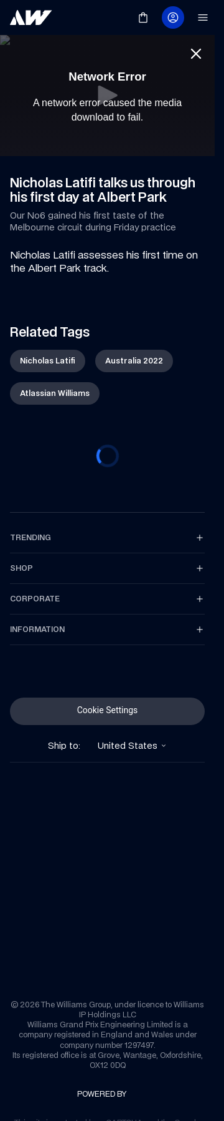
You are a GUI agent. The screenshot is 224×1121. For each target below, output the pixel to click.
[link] (31, 17)
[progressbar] (107, 456)
